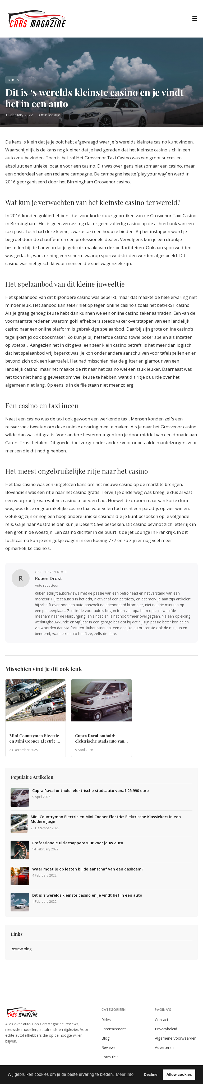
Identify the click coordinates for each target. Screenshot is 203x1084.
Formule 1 (110, 1056)
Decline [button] (150, 1074)
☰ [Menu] (195, 18)
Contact (161, 1019)
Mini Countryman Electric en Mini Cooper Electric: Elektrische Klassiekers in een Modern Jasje (106, 819)
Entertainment (114, 1028)
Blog (106, 1038)
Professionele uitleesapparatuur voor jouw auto (77, 843)
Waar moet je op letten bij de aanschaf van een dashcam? (87, 869)
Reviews (109, 1047)
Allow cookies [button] (179, 1074)
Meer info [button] (124, 1074)
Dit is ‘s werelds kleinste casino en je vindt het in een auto (87, 895)
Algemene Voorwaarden (175, 1038)
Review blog (21, 948)
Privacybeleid (166, 1028)
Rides (106, 1019)
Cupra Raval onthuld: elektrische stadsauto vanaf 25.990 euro (90, 790)
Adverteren (164, 1047)
